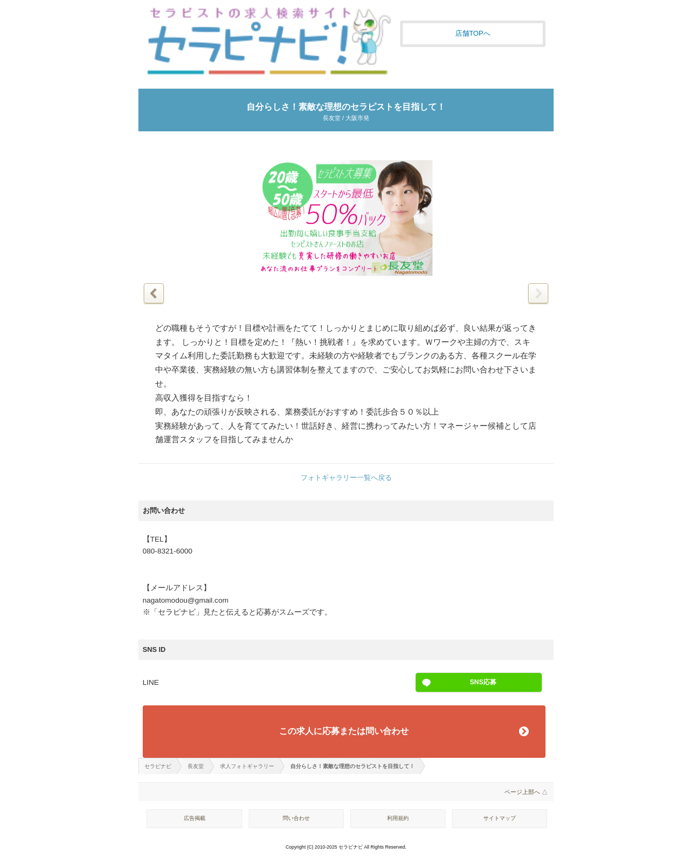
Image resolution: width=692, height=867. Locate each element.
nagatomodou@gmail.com (186, 600)
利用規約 (398, 818)
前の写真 (153, 293)
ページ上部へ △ (526, 792)
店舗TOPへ (472, 33)
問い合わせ (296, 818)
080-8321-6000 (167, 551)
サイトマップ (499, 818)
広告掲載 (194, 818)
